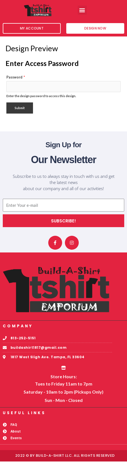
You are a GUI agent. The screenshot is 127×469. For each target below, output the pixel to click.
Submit (20, 115)
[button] (82, 10)
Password (15, 85)
